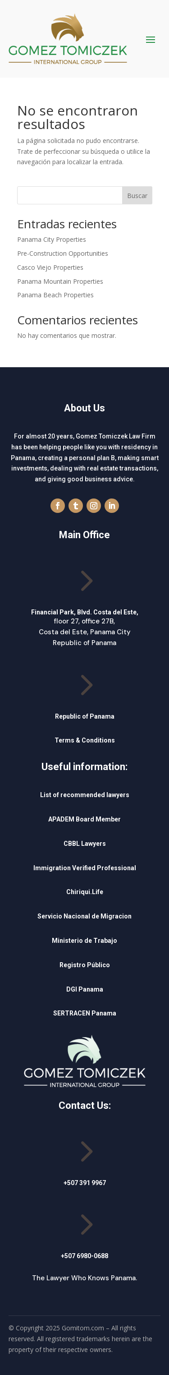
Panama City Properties (51, 239)
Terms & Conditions (85, 740)
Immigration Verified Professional (84, 868)
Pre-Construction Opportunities (62, 253)
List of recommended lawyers (84, 794)
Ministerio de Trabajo (84, 940)
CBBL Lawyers (85, 843)
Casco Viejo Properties (50, 267)
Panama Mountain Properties (60, 281)
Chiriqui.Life (84, 891)
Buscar (137, 195)
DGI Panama (84, 989)
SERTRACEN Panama (84, 1013)
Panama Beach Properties (55, 295)
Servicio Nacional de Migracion (84, 916)
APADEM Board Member (84, 819)
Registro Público (84, 965)
